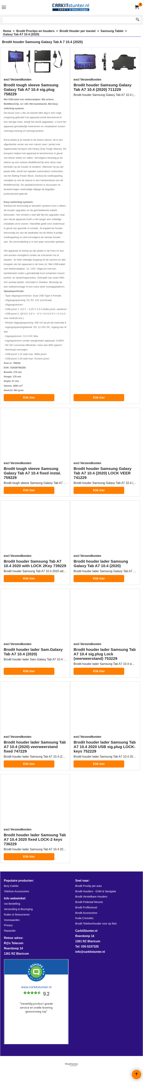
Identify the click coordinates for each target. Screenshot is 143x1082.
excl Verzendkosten (17, 79)
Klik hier (29, 397)
